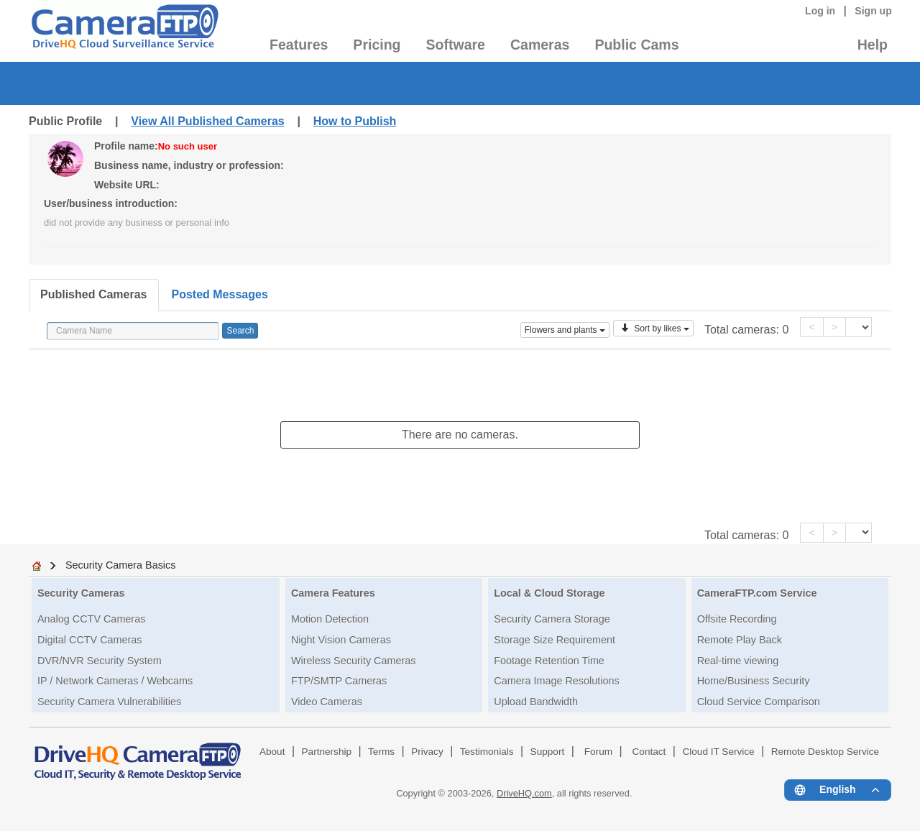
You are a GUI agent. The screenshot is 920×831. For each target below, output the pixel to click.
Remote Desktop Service (825, 751)
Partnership (327, 751)
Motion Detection (330, 619)
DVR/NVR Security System (99, 660)
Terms (381, 751)
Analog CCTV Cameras (91, 619)
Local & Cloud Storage (549, 593)
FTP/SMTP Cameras (339, 681)
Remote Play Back (739, 640)
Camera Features (333, 593)
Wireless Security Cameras (353, 660)
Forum (598, 751)
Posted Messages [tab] (220, 294)
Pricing (376, 44)
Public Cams (636, 44)
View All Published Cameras (207, 121)
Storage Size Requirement (554, 640)
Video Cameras (326, 701)
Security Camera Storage (552, 619)
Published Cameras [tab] (93, 294)
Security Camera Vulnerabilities (109, 701)
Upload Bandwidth (536, 701)
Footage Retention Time (549, 660)
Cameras (539, 44)
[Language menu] (837, 790)
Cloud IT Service (718, 751)
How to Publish (355, 121)
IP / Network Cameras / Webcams (115, 681)
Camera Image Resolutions (556, 681)
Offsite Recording (737, 619)
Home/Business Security (753, 681)
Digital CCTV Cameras (89, 640)
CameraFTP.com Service (757, 593)
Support (547, 751)
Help (872, 44)
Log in (820, 11)
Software (455, 44)
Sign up (873, 11)
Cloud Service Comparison (758, 701)
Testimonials (487, 751)
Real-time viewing (738, 660)
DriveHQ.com (524, 793)
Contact (649, 751)
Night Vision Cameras (341, 640)
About (272, 751)
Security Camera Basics (120, 565)
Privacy (427, 751)
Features (299, 44)
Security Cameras (81, 593)
